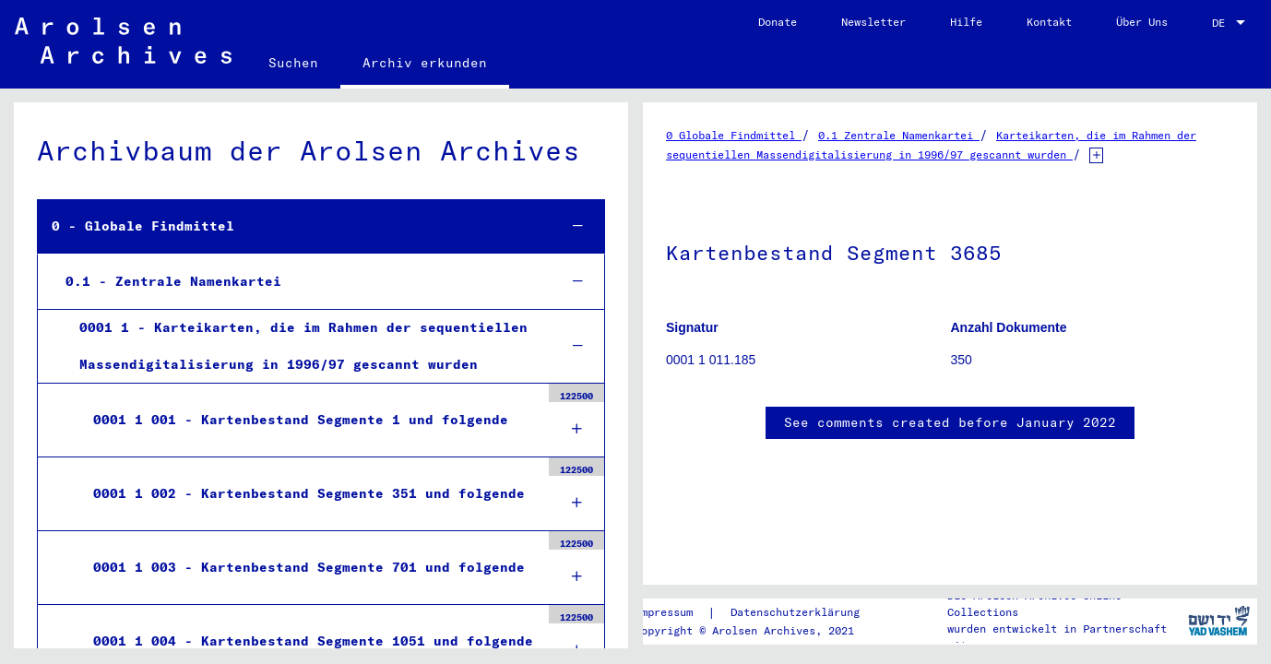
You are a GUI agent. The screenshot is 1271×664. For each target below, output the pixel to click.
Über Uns (1142, 22)
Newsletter (873, 22)
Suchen (293, 62)
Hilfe (966, 22)
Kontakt (1049, 22)
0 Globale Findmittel (734, 135)
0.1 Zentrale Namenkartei (899, 135)
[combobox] (1230, 23)
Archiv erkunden (424, 62)
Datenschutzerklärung (795, 612)
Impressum (664, 612)
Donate (777, 22)
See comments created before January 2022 (950, 422)
